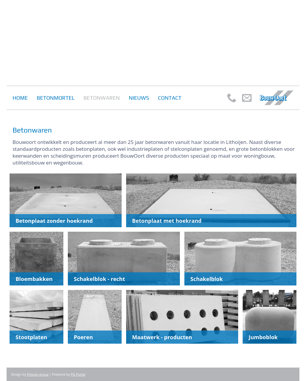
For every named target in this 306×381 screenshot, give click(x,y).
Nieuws (139, 98)
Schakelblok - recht (99, 278)
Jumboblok (263, 337)
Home (20, 98)
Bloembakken (34, 278)
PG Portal (78, 374)
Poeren (83, 337)
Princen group (37, 374)
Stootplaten (31, 337)
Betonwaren (102, 98)
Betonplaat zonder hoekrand (54, 220)
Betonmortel (56, 98)
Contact (169, 98)
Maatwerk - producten (162, 337)
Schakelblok (206, 278)
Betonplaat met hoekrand (166, 220)
